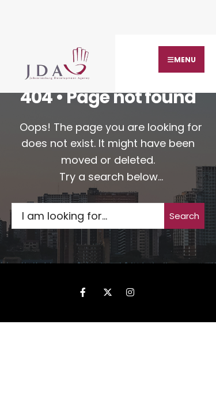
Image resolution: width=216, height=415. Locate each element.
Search (184, 216)
